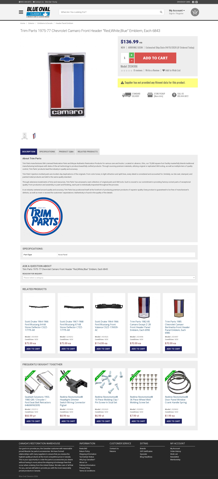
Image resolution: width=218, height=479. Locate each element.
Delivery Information (87, 465)
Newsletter (174, 457)
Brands (143, 448)
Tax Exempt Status (86, 457)
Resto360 (83, 448)
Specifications (47, 151)
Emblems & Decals (45, 23)
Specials (143, 454)
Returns (113, 451)
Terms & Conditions (87, 471)
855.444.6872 (25, 2)
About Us (83, 462)
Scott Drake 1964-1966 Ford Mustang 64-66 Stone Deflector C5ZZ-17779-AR (36, 326)
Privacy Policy (84, 468)
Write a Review (152, 70)
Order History (175, 451)
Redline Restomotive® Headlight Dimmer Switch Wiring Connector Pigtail (72, 401)
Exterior (31, 23)
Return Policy (84, 451)
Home (22, 23)
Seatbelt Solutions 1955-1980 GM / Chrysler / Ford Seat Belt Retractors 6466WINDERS (38, 401)
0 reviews (138, 70)
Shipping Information (87, 454)
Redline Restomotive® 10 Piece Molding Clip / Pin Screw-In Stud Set (106, 399)
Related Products (88, 151)
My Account (175, 448)
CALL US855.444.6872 (182, 95)
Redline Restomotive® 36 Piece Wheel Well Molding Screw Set (141, 399)
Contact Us (38, 2)
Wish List (174, 454)
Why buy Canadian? (87, 460)
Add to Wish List (171, 70)
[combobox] (109, 278)
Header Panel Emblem (64, 23)
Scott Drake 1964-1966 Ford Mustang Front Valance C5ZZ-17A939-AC (106, 326)
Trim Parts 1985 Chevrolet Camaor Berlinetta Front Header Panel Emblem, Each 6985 (177, 327)
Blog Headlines (146, 457)
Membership (175, 460)
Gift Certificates (146, 451)
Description (28, 151)
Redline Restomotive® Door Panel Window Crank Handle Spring (176, 399)
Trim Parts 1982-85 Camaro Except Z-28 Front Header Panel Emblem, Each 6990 (140, 326)
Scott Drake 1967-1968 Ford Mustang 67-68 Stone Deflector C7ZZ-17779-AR (71, 326)
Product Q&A (66, 151)
